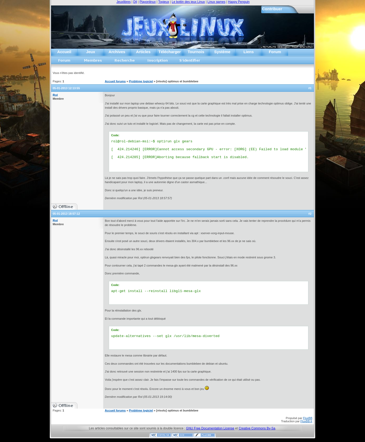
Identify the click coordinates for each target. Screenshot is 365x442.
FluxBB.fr (306, 421)
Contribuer (272, 9)
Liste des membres (93, 62)
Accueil (64, 51)
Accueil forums (64, 62)
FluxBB (307, 418)
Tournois (196, 51)
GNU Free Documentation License (210, 428)
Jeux (90, 51)
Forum (275, 51)
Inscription (157, 62)
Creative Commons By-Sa (257, 428)
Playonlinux (148, 2)
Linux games (216, 2)
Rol (55, 95)
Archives (116, 51)
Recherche (124, 62)
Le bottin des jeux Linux (188, 2)
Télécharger (169, 51)
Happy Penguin (239, 2)
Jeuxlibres (123, 2)
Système (222, 51)
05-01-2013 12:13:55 (66, 88)
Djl (135, 2)
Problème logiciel (141, 81)
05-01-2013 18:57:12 (66, 213)
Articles (143, 51)
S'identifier (190, 62)
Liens (248, 51)
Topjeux (163, 2)
